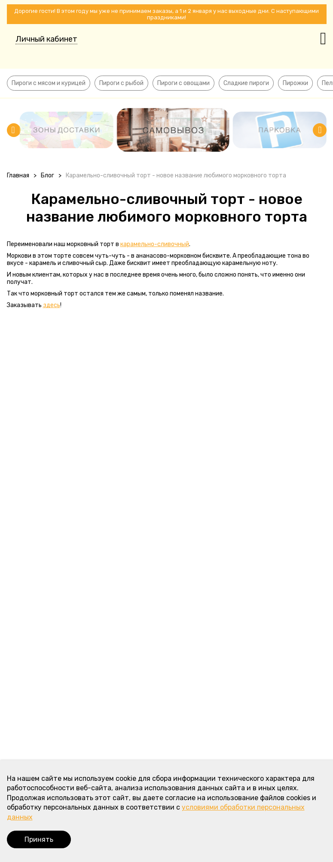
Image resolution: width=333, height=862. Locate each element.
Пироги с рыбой (121, 83)
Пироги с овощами (183, 83)
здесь (51, 305)
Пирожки (295, 83)
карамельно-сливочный (154, 244)
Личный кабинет (46, 39)
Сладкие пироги (246, 83)
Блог (47, 175)
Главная (18, 175)
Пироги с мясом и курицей (49, 83)
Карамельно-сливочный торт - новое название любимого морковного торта (176, 175)
